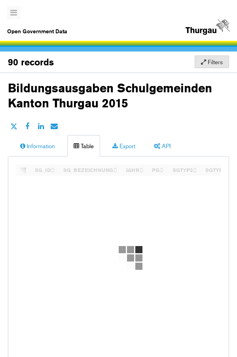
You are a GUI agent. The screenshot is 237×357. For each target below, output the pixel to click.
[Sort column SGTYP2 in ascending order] (195, 167)
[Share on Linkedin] (41, 126)
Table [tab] (84, 145)
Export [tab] (123, 145)
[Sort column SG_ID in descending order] (53, 170)
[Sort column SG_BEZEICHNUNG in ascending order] (115, 167)
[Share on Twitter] (14, 126)
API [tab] (162, 145)
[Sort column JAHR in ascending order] (141, 167)
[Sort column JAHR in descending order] (141, 170)
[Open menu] (14, 12)
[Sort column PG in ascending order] (161, 167)
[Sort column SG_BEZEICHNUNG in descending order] (115, 170)
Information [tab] (37, 145)
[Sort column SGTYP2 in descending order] (195, 170)
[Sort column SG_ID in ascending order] (53, 167)
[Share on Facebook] (27, 126)
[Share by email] (54, 126)
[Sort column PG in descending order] (161, 170)
